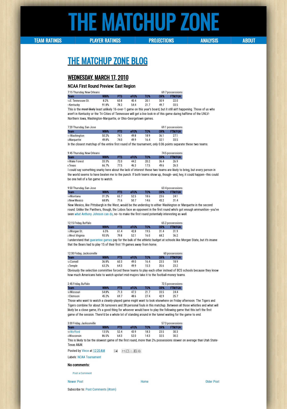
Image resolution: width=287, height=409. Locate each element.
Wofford (75, 332)
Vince (86, 351)
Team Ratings (47, 40)
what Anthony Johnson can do (94, 214)
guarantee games (101, 240)
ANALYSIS (209, 40)
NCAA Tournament (89, 357)
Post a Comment (82, 373)
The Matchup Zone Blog (107, 60)
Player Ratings (105, 40)
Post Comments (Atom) (100, 389)
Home (144, 382)
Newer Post (75, 382)
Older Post (212, 382)
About (249, 40)
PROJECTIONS (161, 40)
